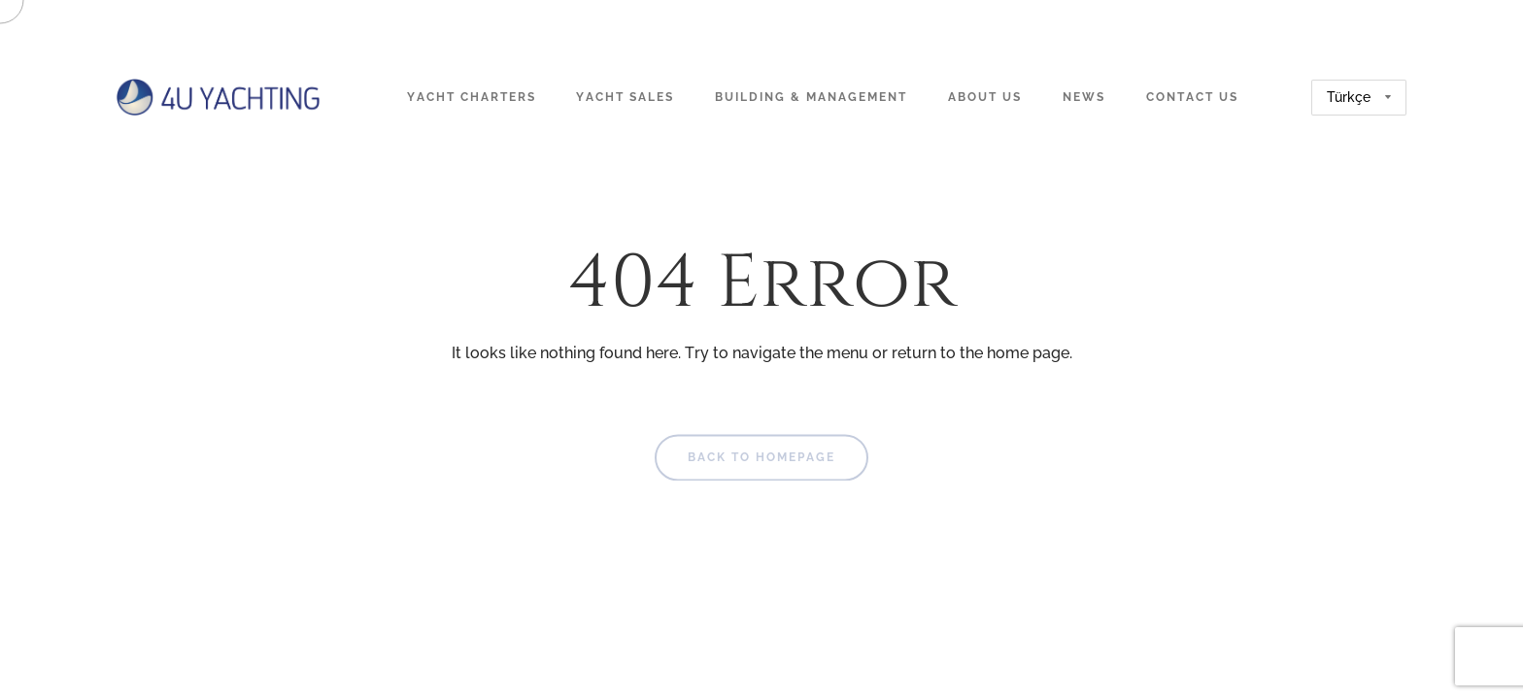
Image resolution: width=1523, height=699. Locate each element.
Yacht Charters (471, 96)
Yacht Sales (625, 96)
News (1084, 96)
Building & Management (811, 96)
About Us (985, 96)
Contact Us (1192, 96)
